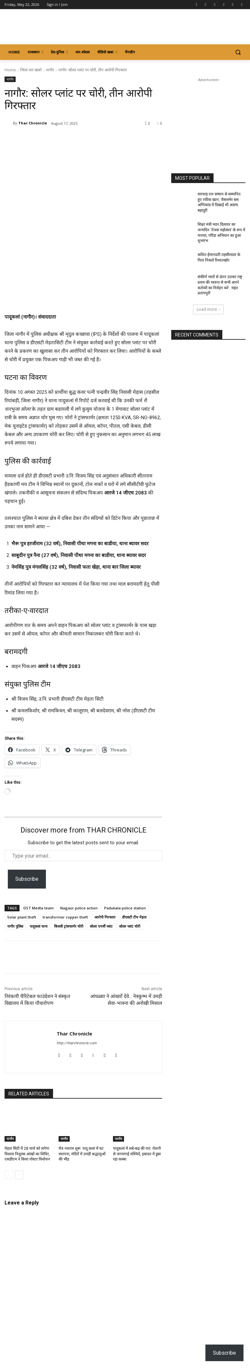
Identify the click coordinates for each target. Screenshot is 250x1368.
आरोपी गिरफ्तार (105, 917)
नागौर (50, 70)
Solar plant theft (21, 917)
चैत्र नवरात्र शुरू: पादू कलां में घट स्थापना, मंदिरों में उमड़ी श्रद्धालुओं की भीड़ (82, 1154)
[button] (237, 52)
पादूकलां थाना (39, 926)
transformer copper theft (65, 917)
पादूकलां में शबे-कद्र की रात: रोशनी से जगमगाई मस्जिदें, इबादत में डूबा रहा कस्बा (137, 1154)
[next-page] (19, 1175)
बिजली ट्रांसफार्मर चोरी (68, 926)
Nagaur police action (79, 907)
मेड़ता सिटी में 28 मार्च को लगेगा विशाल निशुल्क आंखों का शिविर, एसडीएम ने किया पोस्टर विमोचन (27, 1154)
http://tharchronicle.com (77, 1043)
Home (10, 70)
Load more (208, 309)
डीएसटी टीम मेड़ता (134, 917)
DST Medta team (38, 907)
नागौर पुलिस (15, 926)
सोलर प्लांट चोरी (129, 926)
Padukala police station (125, 907)
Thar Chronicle (32, 123)
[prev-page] (9, 1175)
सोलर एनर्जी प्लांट (101, 926)
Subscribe (26, 879)
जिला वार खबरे (31, 70)
